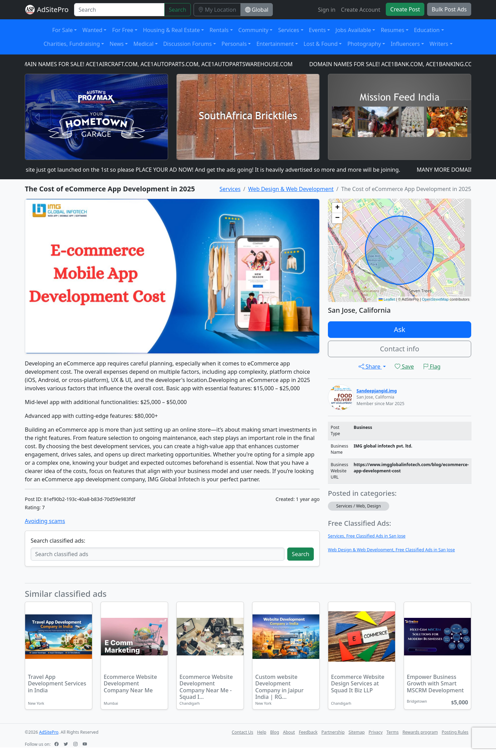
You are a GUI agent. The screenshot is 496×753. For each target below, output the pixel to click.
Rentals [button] (218, 30)
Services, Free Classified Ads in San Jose (366, 536)
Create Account (360, 9)
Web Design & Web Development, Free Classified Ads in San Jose (391, 550)
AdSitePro (53, 9)
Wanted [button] (92, 30)
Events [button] (317, 30)
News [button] (117, 44)
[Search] (119, 9)
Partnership (332, 732)
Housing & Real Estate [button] (171, 30)
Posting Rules (455, 732)
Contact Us (242, 732)
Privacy (376, 732)
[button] (337, 208)
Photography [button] (364, 44)
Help (261, 732)
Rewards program (420, 732)
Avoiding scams (45, 521)
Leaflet (387, 299)
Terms (392, 732)
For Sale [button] (62, 30)
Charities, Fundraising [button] (71, 44)
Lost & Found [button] (320, 44)
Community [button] (253, 30)
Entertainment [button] (275, 44)
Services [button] (288, 30)
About (289, 732)
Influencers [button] (405, 44)
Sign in (326, 9)
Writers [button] (439, 44)
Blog (274, 732)
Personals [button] (234, 44)
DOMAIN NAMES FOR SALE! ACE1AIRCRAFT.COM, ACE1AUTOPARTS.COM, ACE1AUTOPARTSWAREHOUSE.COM (156, 64)
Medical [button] (143, 44)
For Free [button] (122, 30)
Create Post (405, 9)
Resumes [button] (392, 30)
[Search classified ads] (158, 554)
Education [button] (427, 30)
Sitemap (357, 732)
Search (177, 9)
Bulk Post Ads (449, 9)
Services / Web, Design (358, 506)
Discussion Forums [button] (187, 44)
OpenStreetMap (435, 299)
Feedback (308, 732)
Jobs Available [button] (353, 30)
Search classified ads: (58, 540)
